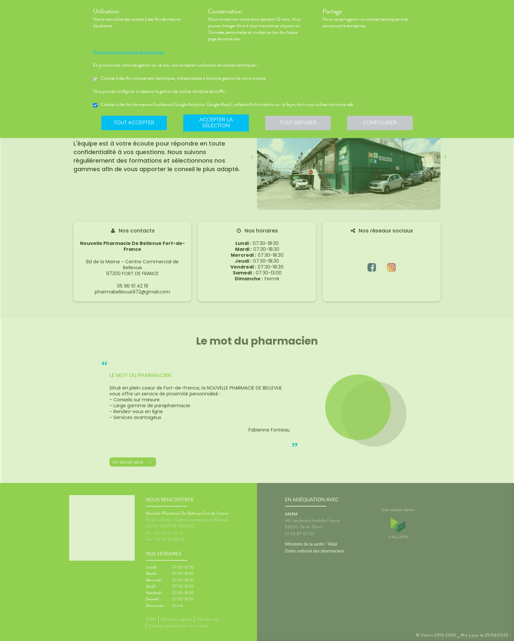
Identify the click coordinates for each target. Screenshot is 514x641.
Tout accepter (134, 123)
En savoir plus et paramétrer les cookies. (128, 52)
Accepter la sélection (216, 123)
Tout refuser (298, 123)
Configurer (380, 123)
